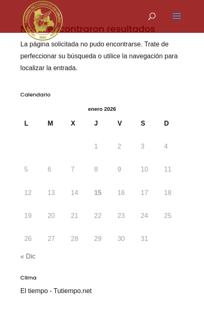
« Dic (28, 256)
